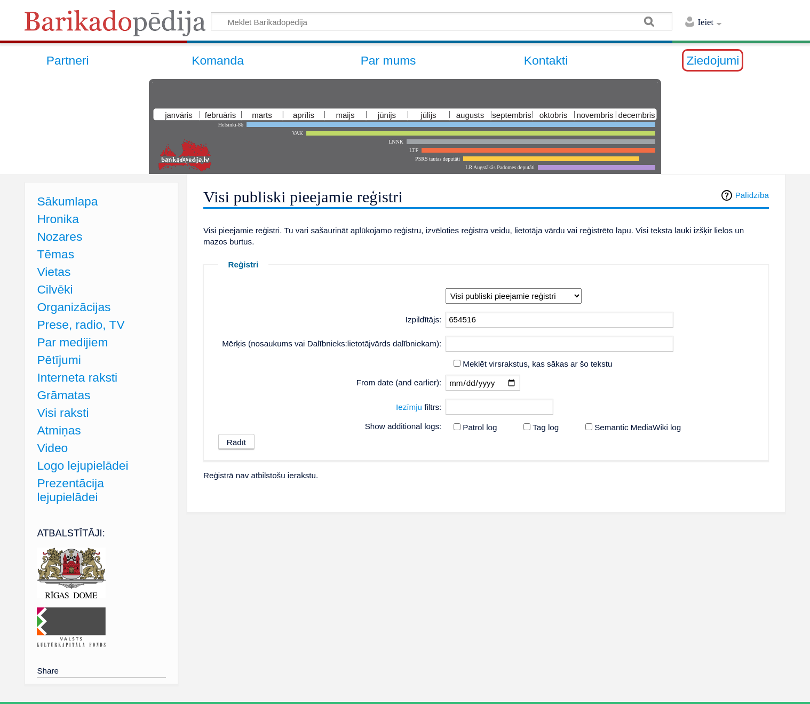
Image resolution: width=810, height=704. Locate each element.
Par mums (388, 60)
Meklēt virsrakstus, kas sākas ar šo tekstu (537, 363)
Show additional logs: (403, 426)
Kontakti (546, 60)
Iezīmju (409, 407)
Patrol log (480, 427)
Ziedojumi (712, 60)
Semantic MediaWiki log (637, 427)
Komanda (218, 60)
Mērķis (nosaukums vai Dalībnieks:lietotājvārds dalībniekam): (331, 343)
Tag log (546, 427)
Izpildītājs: (424, 319)
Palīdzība (752, 195)
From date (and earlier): (399, 382)
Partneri (67, 60)
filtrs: (418, 407)
